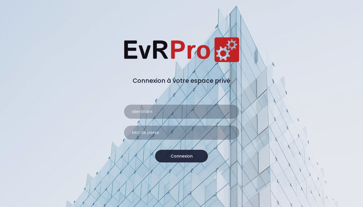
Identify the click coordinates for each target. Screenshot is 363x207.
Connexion (182, 156)
